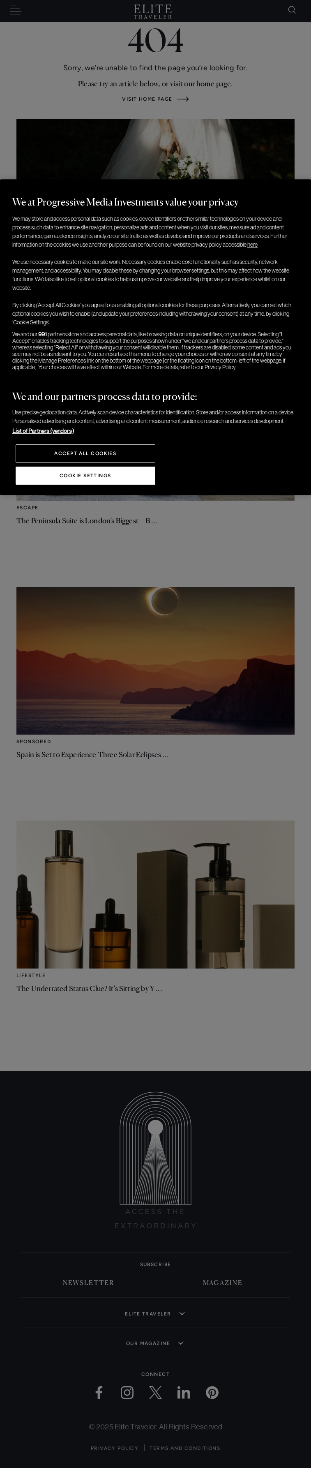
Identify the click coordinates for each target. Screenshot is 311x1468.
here (252, 244)
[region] (155, 337)
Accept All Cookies (85, 453)
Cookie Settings (85, 476)
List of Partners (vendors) (43, 431)
